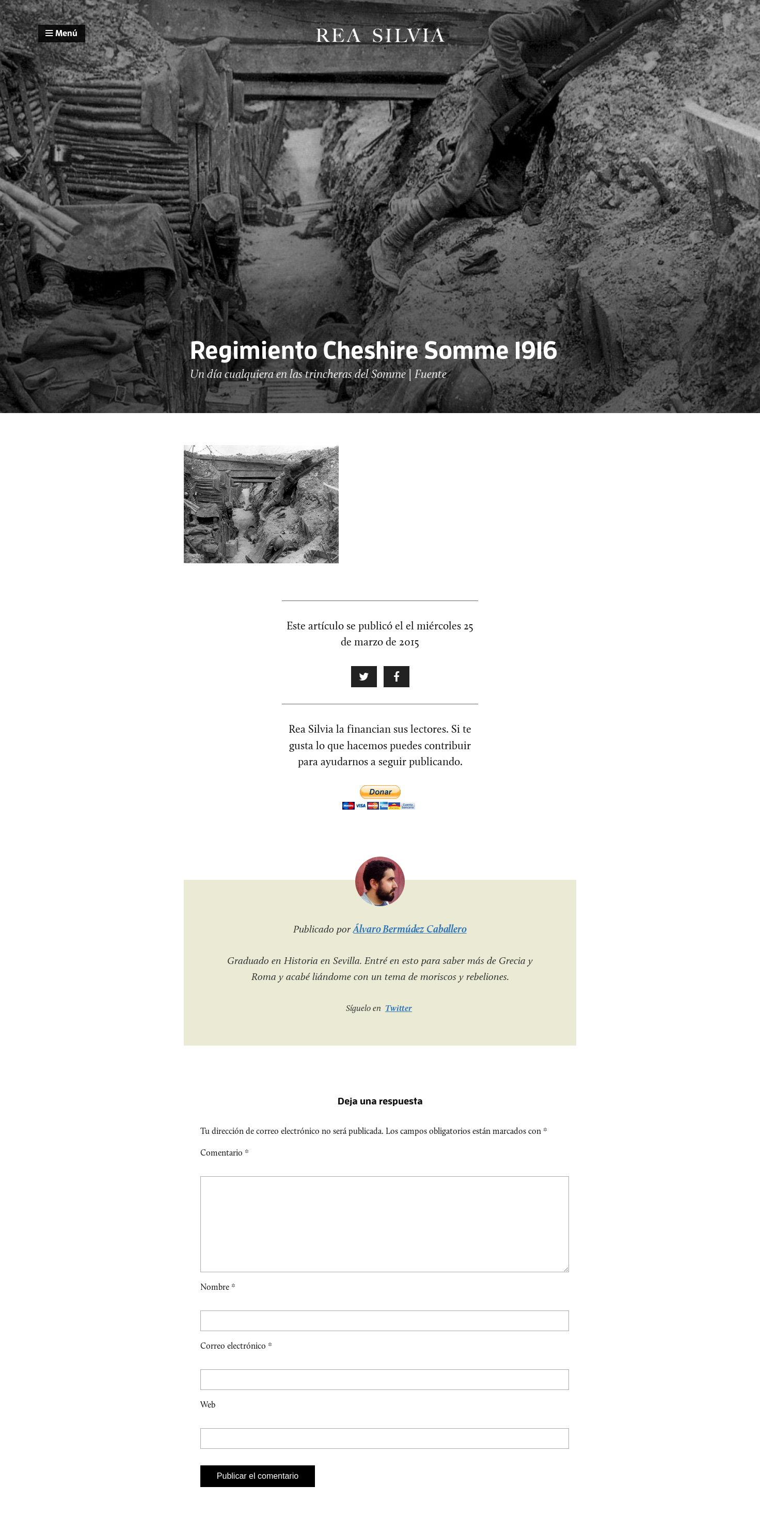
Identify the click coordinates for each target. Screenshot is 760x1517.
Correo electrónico (236, 1362)
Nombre (217, 1303)
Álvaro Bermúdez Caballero (410, 929)
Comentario (224, 1153)
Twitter (398, 1008)
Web (207, 1421)
